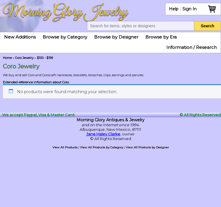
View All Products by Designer (147, 147)
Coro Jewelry (24, 58)
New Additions (20, 37)
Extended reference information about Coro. (36, 82)
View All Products (64, 147)
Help (173, 9)
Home (7, 58)
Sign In (189, 9)
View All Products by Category (101, 147)
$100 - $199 (45, 58)
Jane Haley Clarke (103, 134)
